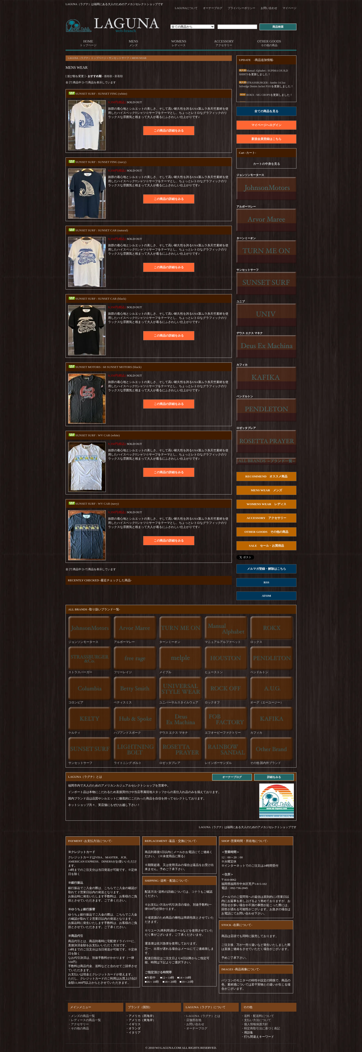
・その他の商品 (78, 1028)
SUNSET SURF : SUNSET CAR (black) (97, 298)
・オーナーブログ (195, 1028)
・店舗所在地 (192, 1020)
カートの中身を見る (266, 164)
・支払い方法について (256, 1020)
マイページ (289, 8)
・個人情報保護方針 (254, 1024)
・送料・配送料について (257, 1016)
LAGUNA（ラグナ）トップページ (87, 58)
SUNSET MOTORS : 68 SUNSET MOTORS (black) (105, 367)
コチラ (195, 891)
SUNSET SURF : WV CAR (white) (94, 435)
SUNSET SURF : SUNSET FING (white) (97, 93)
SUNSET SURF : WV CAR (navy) (93, 503)
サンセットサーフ (119, 58)
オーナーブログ (212, 8)
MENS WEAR (139, 58)
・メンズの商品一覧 (81, 1016)
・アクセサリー (78, 1024)
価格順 (108, 76)
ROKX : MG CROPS (254, 94)
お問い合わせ (269, 8)
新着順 (119, 76)
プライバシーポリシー (241, 8)
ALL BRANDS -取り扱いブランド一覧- (94, 609)
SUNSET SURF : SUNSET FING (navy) (97, 162)
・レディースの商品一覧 (84, 1020)
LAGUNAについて (186, 8)
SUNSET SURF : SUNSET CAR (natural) (98, 230)
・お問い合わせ (193, 1024)
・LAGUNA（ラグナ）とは (201, 1016)
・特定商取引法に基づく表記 (260, 1028)
